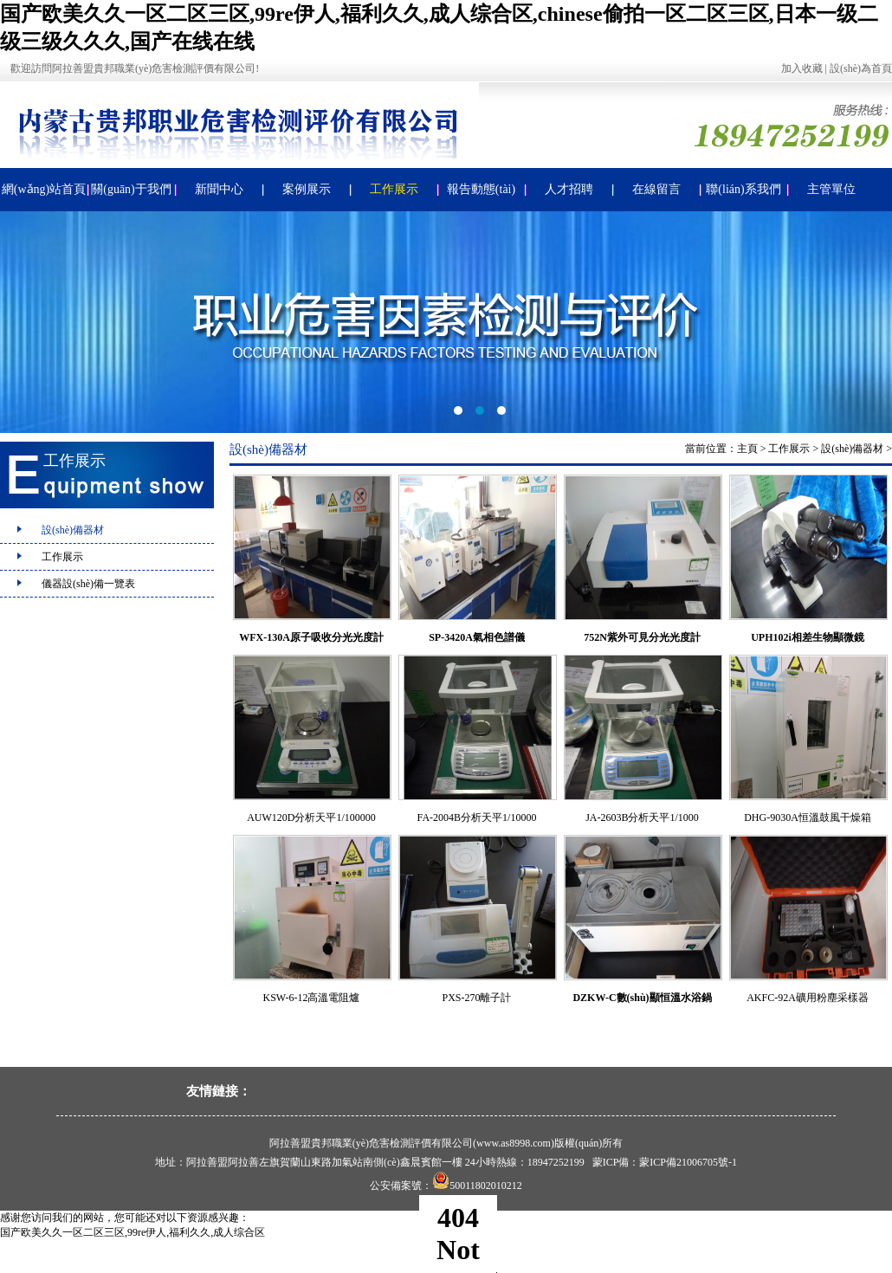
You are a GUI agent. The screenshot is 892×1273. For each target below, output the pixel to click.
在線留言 (656, 189)
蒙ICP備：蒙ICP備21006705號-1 (664, 1162)
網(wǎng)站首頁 (44, 189)
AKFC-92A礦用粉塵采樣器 (808, 998)
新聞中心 (219, 189)
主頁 (747, 449)
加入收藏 (802, 68)
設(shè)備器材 (73, 530)
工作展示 (394, 189)
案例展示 (306, 189)
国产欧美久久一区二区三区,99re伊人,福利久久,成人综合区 (132, 1232)
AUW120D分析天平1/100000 (311, 817)
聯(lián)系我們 (743, 189)
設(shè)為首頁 (861, 68)
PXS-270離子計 (476, 998)
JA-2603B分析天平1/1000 (642, 817)
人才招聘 (569, 189)
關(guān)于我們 (131, 189)
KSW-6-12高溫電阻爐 (311, 998)
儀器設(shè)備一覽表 (88, 584)
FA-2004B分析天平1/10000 (477, 817)
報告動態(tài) (481, 189)
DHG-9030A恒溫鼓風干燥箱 (807, 817)
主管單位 (831, 189)
